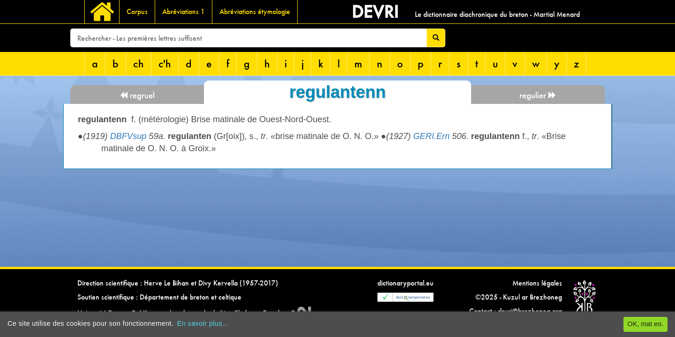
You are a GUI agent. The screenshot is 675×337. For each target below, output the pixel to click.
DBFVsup (128, 136)
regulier (537, 95)
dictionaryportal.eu (405, 282)
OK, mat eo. (646, 324)
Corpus (137, 11)
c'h (164, 63)
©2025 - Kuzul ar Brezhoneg (518, 297)
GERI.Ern (431, 136)
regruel (137, 95)
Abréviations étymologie (254, 11)
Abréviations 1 (183, 11)
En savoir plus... (203, 323)
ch (138, 63)
